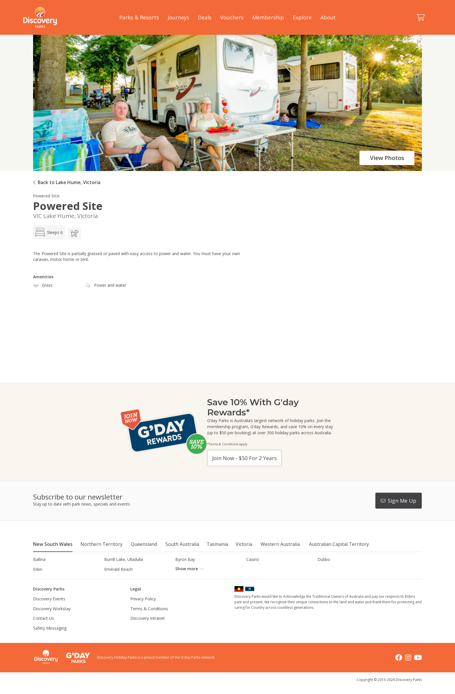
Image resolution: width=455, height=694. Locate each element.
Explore (302, 17)
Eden (37, 569)
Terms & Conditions (149, 618)
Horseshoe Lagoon (51, 579)
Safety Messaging (49, 638)
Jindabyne (113, 579)
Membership (268, 17)
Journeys (178, 17)
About (328, 17)
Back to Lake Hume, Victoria (69, 182)
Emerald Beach (118, 569)
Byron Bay (185, 559)
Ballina (39, 559)
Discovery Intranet (147, 628)
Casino (252, 559)
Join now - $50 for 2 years (244, 458)
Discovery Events (49, 608)
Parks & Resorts (139, 17)
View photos (387, 158)
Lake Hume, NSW (191, 579)
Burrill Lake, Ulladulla (123, 559)
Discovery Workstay (52, 618)
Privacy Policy (143, 608)
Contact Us (43, 628)
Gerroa (252, 569)
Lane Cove (256, 579)
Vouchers (231, 17)
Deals (205, 17)
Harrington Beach (334, 569)
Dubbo (323, 559)
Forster (182, 569)
